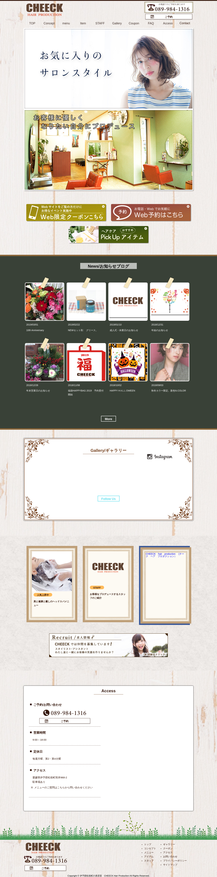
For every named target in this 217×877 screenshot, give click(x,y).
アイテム (149, 856)
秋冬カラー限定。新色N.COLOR (168, 390)
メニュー (149, 852)
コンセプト (150, 848)
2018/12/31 (157, 324)
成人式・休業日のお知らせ (124, 330)
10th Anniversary (35, 330)
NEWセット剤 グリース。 (83, 330)
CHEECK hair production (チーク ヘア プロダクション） (165, 554)
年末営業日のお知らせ (38, 390)
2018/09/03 (157, 385)
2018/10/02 (116, 385)
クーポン (168, 848)
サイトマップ (170, 864)
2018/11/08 (74, 385)
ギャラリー (169, 843)
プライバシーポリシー (175, 860)
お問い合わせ (170, 856)
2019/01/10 (116, 324)
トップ (147, 843)
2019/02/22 (74, 324)
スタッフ (149, 860)
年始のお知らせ (159, 330)
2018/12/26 (32, 385)
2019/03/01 (32, 324)
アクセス (168, 852)
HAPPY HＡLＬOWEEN (122, 390)
